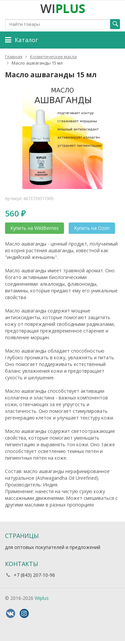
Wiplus (42, 598)
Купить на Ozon (92, 228)
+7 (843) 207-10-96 (34, 575)
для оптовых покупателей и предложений (52, 547)
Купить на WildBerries (34, 228)
